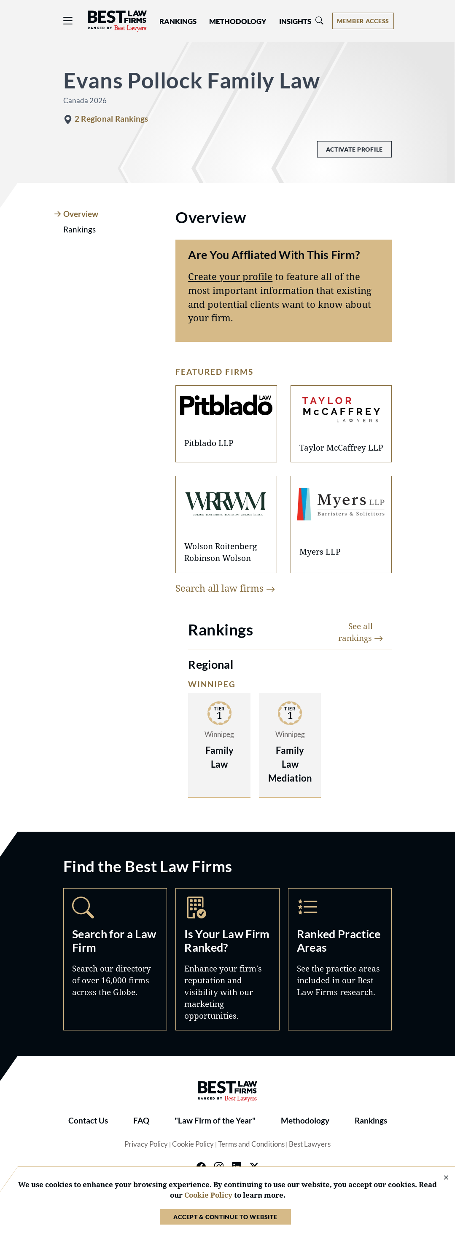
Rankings (371, 1120)
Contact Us (88, 1120)
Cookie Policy (193, 1144)
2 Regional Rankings (111, 118)
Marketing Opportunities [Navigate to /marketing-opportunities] (227, 959)
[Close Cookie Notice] (440, 1178)
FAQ (141, 1120)
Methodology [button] (238, 21)
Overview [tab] (80, 214)
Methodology (305, 1120)
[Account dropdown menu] (363, 21)
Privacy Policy (146, 1144)
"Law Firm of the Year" (215, 1120)
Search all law (225, 588)
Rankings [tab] (79, 229)
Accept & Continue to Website (225, 1216)
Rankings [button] (178, 21)
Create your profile (230, 276)
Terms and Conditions (251, 1144)
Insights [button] (295, 21)
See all (360, 632)
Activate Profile (354, 149)
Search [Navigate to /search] (115, 959)
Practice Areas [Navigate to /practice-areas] (339, 959)
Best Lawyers (310, 1144)
